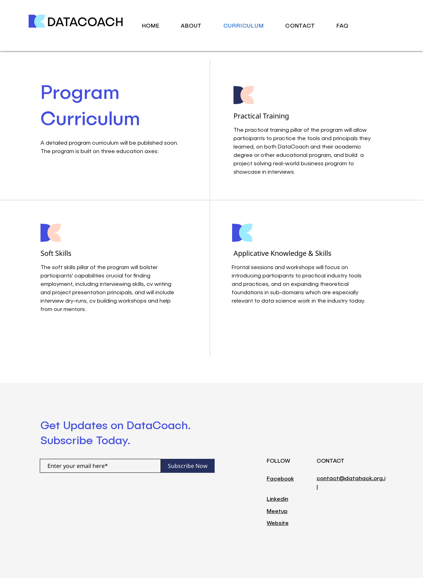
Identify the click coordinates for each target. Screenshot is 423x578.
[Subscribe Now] (188, 466)
